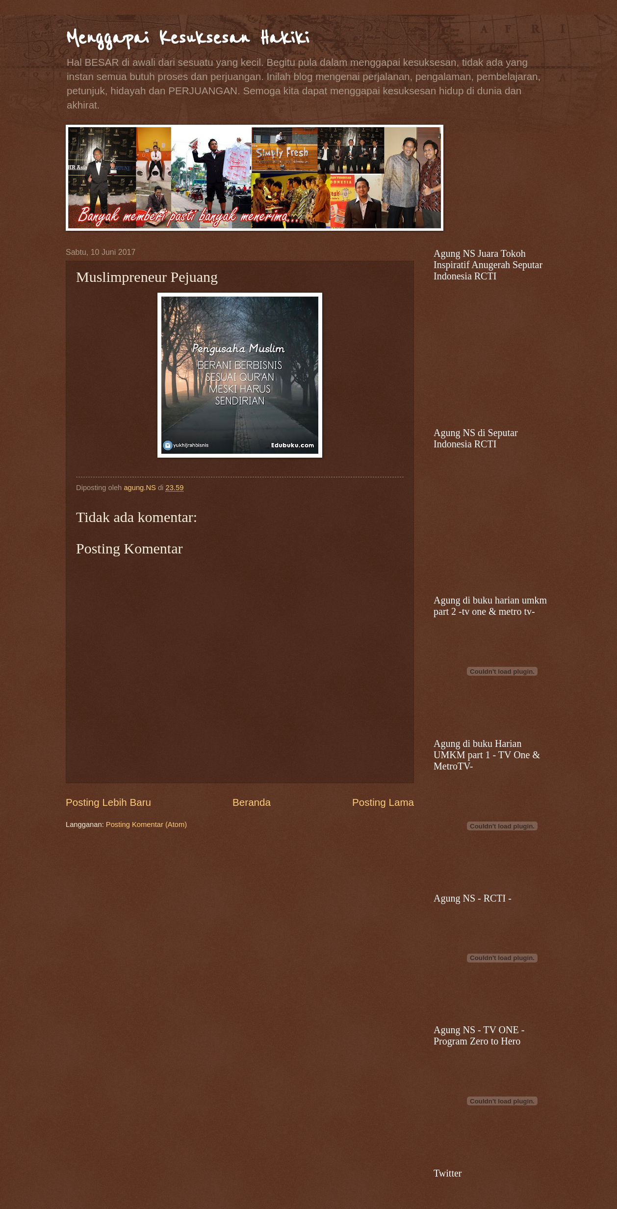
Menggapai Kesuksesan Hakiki (187, 38)
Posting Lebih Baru (108, 802)
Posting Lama (383, 802)
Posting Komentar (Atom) (146, 824)
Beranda (251, 802)
